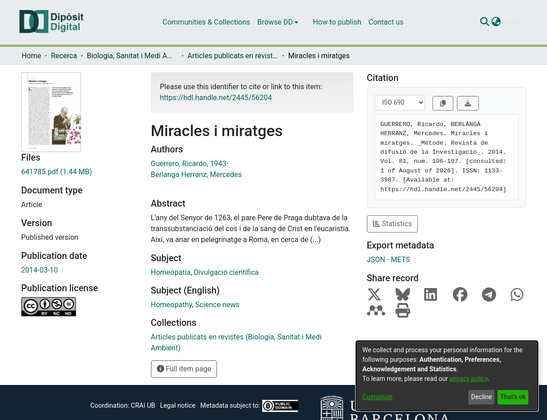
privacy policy (468, 378)
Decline (481, 396)
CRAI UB (143, 406)
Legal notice (178, 406)
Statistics (392, 223)
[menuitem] (277, 22)
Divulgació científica (226, 272)
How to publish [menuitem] (337, 22)
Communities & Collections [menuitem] (206, 22)
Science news (217, 304)
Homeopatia (171, 272)
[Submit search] (485, 22)
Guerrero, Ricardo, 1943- (190, 163)
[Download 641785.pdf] (79, 172)
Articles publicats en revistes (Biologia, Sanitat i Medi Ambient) (232, 55)
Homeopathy (171, 304)
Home (31, 55)
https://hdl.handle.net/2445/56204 (216, 97)
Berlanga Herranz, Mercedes (196, 174)
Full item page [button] (184, 368)
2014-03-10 (39, 270)
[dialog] (447, 376)
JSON (376, 259)
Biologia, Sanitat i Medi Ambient (132, 55)
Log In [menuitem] (513, 22)
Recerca (64, 55)
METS (400, 259)
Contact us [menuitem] (385, 22)
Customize (377, 396)
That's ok (513, 396)
